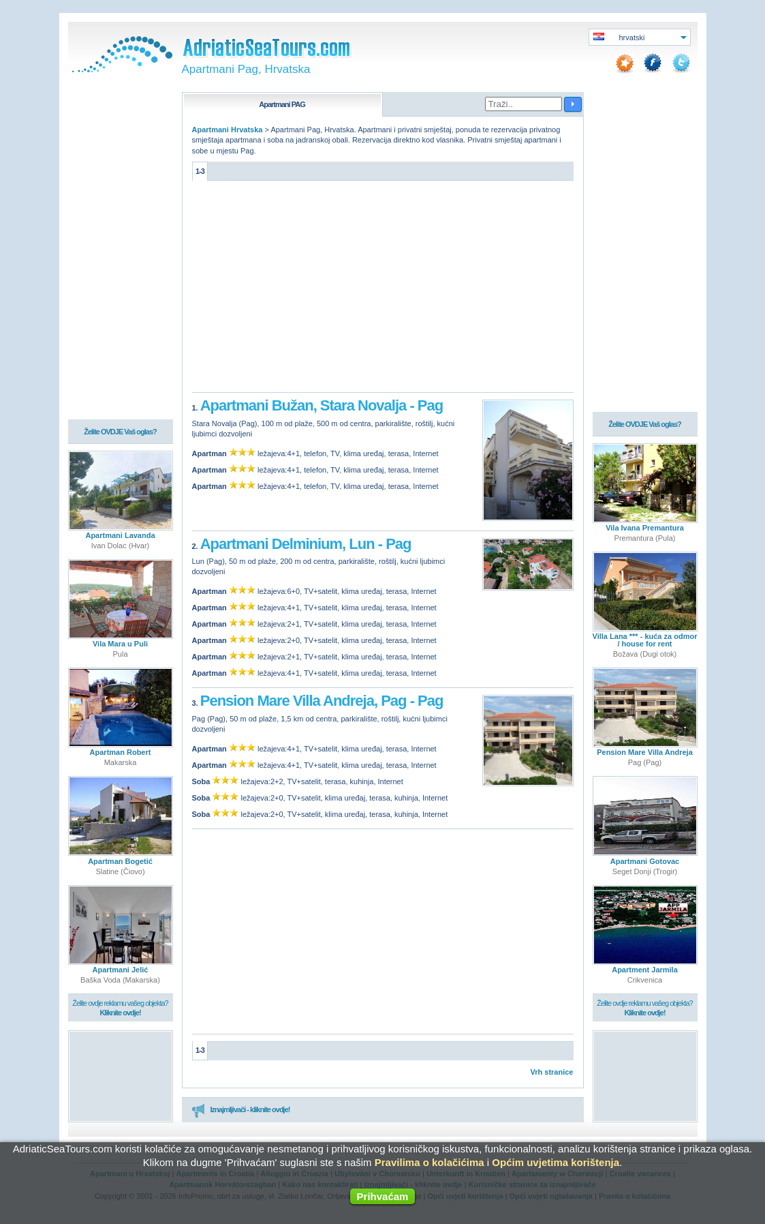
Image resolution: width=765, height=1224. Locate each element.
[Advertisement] (383, 289)
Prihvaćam (383, 1196)
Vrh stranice (552, 1072)
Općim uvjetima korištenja (555, 1162)
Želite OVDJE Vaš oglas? (120, 432)
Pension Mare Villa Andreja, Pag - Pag (321, 700)
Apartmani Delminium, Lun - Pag (305, 543)
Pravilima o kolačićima (429, 1162)
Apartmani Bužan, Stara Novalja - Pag (321, 405)
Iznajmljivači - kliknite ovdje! (240, 1110)
